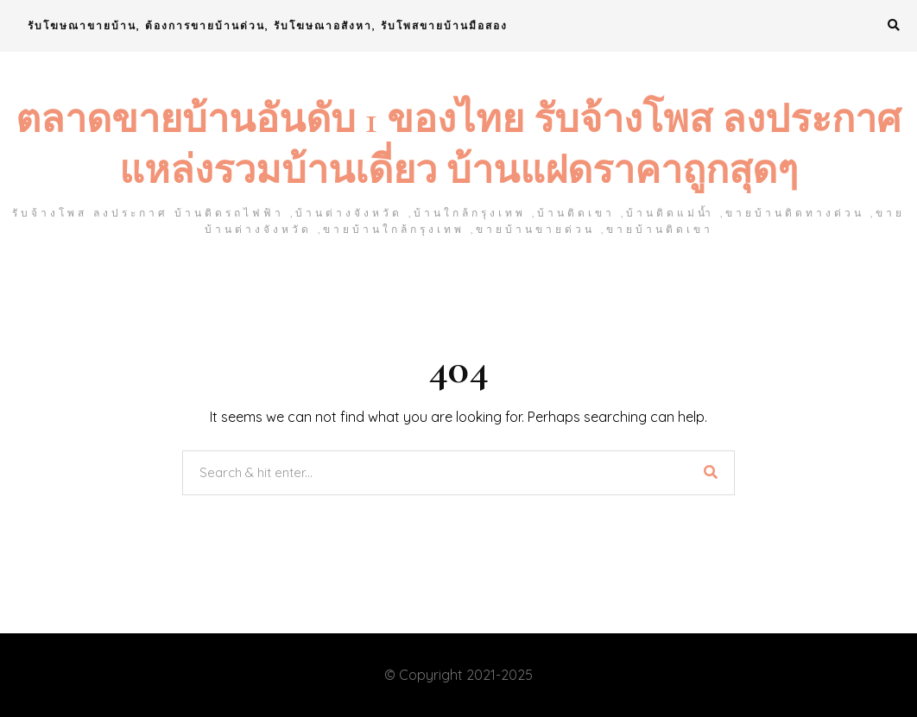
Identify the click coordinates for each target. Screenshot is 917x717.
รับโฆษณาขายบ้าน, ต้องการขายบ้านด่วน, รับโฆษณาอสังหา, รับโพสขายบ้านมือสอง (268, 25)
